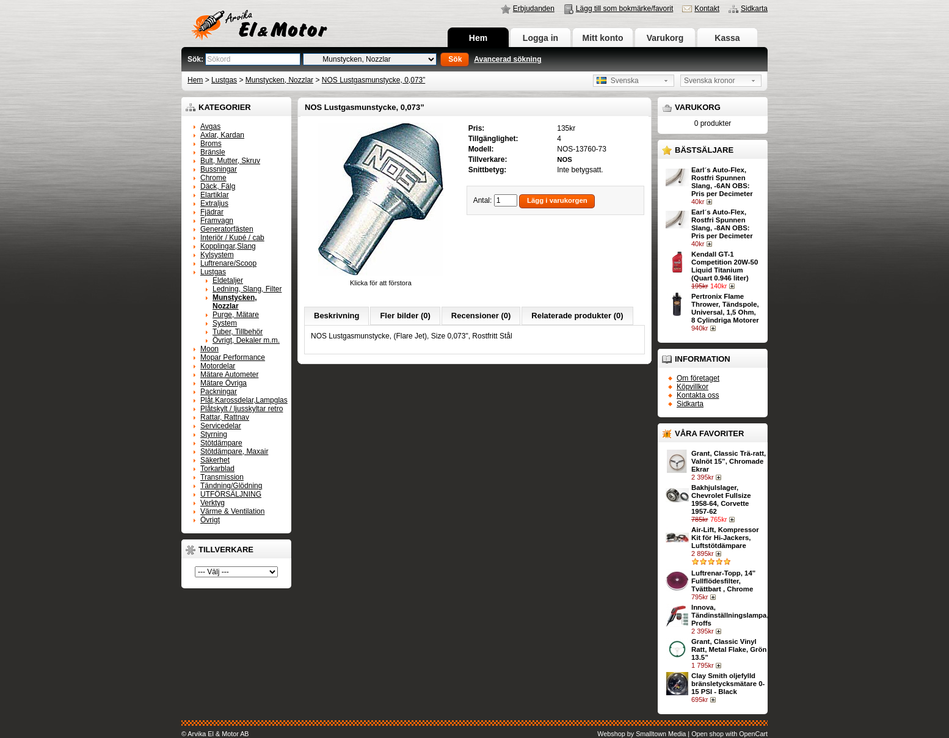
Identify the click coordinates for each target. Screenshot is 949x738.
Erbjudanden (533, 8)
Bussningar (218, 169)
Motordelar (217, 366)
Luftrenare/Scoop (228, 263)
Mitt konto (603, 38)
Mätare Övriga (223, 383)
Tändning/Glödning (231, 485)
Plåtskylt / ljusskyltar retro (241, 408)
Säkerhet (215, 460)
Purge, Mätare (236, 314)
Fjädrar (212, 212)
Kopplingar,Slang (228, 246)
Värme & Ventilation (232, 511)
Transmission (222, 477)
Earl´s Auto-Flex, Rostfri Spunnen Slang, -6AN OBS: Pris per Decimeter (722, 181)
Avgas (210, 126)
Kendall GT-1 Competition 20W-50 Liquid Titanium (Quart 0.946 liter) (724, 266)
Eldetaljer (228, 280)
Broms (211, 143)
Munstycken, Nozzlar (279, 80)
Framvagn (216, 220)
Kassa (727, 38)
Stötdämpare (221, 443)
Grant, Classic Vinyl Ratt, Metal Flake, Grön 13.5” (728, 649)
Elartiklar (214, 195)
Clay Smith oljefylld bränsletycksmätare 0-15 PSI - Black (728, 683)
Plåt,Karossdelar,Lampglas (244, 400)
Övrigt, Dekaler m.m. (246, 340)
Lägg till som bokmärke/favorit (624, 8)
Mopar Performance (232, 357)
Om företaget (698, 378)
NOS (564, 159)
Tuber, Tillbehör (238, 331)
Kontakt (706, 8)
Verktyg (212, 503)
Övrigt (210, 520)
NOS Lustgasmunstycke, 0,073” (373, 80)
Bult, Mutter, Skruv (230, 160)
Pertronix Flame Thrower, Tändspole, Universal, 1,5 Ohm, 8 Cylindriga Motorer (725, 308)
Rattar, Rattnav (224, 417)
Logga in (540, 38)
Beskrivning (336, 315)
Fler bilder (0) (405, 315)
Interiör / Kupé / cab (232, 237)
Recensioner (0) (481, 315)
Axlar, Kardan (222, 135)
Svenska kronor (709, 80)
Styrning (213, 434)
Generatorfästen (226, 229)
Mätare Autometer (229, 374)
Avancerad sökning (507, 59)
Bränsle (212, 152)
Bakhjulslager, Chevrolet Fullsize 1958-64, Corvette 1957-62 (721, 499)
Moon (209, 349)
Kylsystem (217, 254)
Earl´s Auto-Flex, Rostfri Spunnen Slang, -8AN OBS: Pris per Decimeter (722, 223)
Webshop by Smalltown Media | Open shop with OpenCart (682, 733)
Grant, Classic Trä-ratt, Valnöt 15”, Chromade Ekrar (728, 461)
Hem (478, 38)
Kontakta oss (698, 395)
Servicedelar (220, 426)
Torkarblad (217, 468)
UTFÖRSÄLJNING (230, 494)
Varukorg (665, 38)
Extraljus (214, 203)
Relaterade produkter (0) (577, 315)
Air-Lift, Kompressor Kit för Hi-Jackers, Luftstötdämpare (725, 537)
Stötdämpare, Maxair (234, 451)
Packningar (218, 391)
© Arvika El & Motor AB (215, 733)
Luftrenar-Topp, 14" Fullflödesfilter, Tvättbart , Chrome (723, 581)
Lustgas (224, 80)
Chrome (213, 178)
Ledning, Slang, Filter (247, 289)
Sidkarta (754, 8)
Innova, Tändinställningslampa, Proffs (730, 615)
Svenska (618, 80)
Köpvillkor (692, 386)
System (225, 323)
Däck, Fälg (217, 186)
